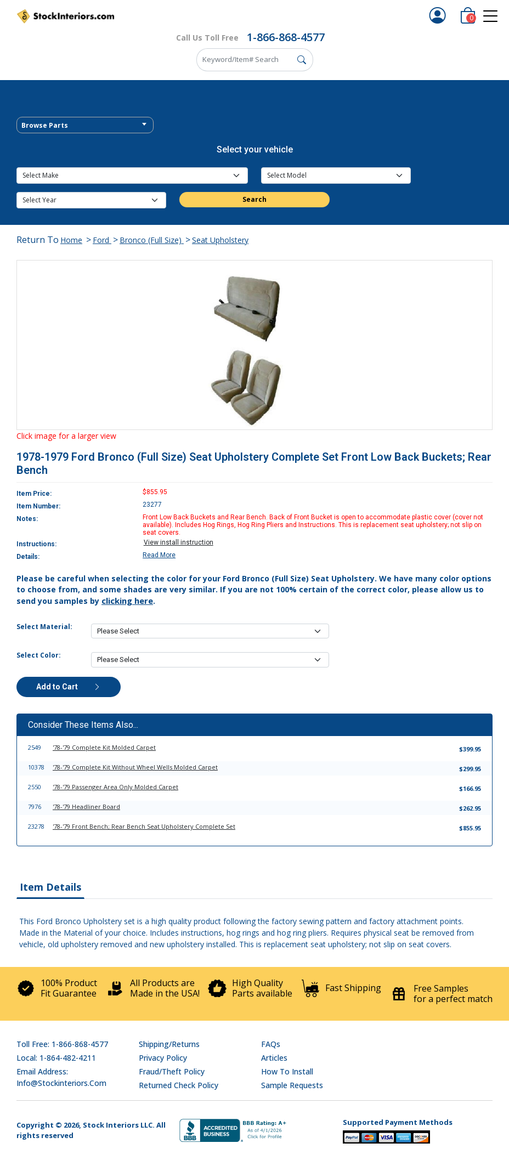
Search (254, 199)
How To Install (287, 1071)
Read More (159, 555)
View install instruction (178, 542)
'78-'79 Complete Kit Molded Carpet (104, 747)
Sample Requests (292, 1085)
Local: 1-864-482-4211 (56, 1058)
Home (71, 240)
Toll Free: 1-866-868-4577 (62, 1044)
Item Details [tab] (50, 886)
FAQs (270, 1044)
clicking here (127, 600)
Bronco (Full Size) (152, 240)
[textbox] (85, 125)
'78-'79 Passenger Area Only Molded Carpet (115, 787)
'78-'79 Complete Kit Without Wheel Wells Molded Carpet (135, 767)
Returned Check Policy (178, 1085)
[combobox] (85, 125)
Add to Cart (68, 686)
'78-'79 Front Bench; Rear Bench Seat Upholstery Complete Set (144, 826)
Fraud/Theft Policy (172, 1071)
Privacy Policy (163, 1058)
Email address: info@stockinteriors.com (61, 1077)
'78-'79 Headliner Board (86, 806)
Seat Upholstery (220, 240)
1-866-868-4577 (286, 37)
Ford (102, 240)
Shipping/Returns (169, 1044)
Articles (274, 1058)
